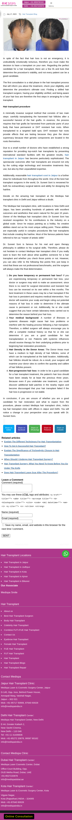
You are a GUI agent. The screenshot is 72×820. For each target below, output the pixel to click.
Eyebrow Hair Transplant (16, 639)
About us (8, 611)
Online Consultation (19, 816)
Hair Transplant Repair (15, 667)
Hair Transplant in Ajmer (16, 576)
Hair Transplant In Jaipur (16, 562)
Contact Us (9, 634)
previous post (21, 544)
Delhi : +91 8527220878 (34, 6)
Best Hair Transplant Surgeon (18, 615)
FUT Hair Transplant (14, 653)
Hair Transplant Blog (29, 14)
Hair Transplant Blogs (14, 662)
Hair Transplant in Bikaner (17, 581)
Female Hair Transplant (15, 644)
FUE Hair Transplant (14, 648)
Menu (51, 3)
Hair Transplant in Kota (15, 571)
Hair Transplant (11, 658)
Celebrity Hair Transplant (16, 625)
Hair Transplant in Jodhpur (17, 567)
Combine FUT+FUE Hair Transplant (21, 630)
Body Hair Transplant (14, 620)
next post (64, 544)
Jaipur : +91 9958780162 (34, 2)
